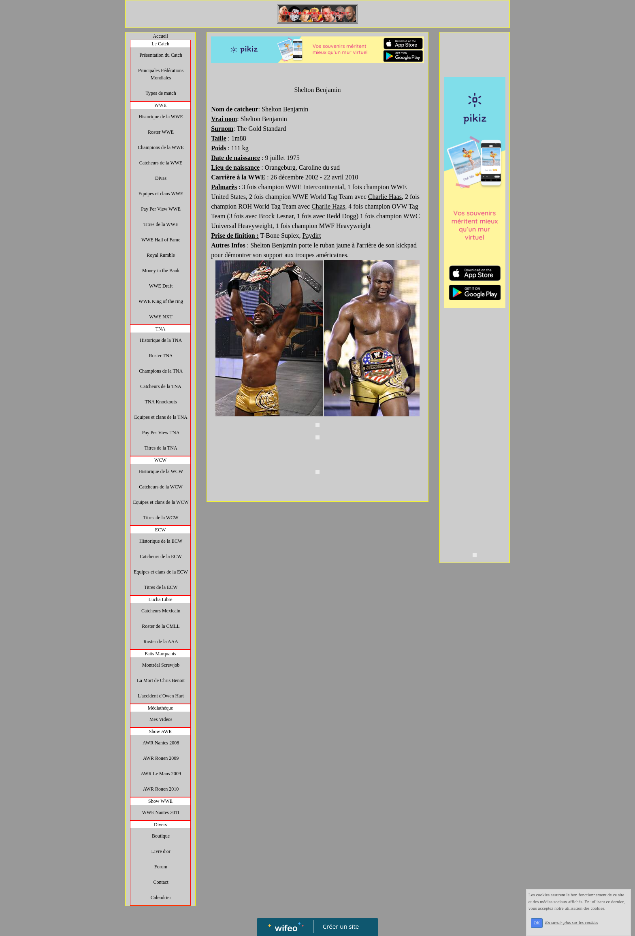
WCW (160, 460)
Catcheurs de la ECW (161, 556)
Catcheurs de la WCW (160, 487)
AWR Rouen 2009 (161, 758)
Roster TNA (161, 355)
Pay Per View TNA (161, 432)
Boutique (161, 836)
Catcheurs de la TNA (160, 386)
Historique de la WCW (161, 471)
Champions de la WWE (160, 147)
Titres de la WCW (161, 517)
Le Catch (160, 44)
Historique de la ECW (160, 541)
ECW (160, 530)
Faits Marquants (160, 654)
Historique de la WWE (161, 116)
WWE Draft (161, 286)
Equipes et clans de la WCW (160, 502)
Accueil (160, 36)
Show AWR (160, 731)
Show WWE (160, 801)
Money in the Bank (160, 270)
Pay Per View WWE (161, 209)
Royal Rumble (161, 255)
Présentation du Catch (160, 55)
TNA (161, 329)
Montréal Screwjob (160, 665)
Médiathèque (160, 708)
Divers (160, 824)
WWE (160, 105)
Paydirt (311, 235)
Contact (160, 882)
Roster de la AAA (160, 641)
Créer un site (341, 926)
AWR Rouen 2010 (161, 789)
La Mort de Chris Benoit (161, 680)
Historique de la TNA (161, 340)
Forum (160, 867)
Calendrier (161, 897)
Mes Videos (161, 719)
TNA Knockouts (161, 402)
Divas (160, 178)
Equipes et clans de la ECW (161, 572)
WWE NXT (161, 317)
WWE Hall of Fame (160, 240)
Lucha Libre (161, 599)
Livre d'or (160, 851)
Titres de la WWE (160, 224)
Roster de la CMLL (161, 626)
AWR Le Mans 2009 (161, 773)
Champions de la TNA (161, 371)
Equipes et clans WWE (161, 193)
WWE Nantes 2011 (161, 812)
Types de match (161, 93)
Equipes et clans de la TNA (160, 417)
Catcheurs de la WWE (161, 163)
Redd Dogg (341, 216)
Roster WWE (161, 132)
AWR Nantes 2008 (161, 743)
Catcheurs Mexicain (160, 611)
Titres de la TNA (161, 448)
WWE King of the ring (161, 301)
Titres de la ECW (160, 587)
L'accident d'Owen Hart (161, 696)
